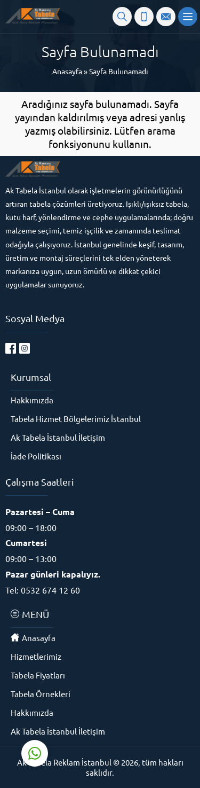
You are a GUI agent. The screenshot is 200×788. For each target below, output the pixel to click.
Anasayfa (67, 71)
